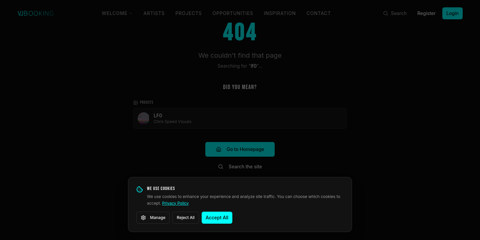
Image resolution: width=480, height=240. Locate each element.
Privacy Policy (175, 203)
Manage (153, 217)
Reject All (186, 217)
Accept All (217, 217)
